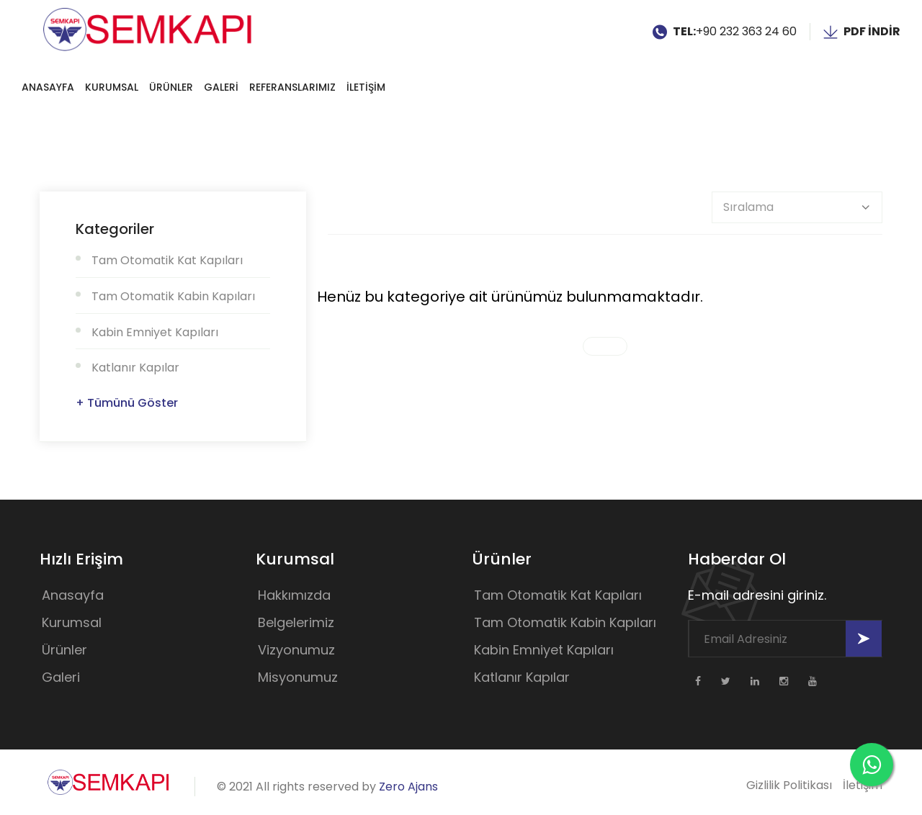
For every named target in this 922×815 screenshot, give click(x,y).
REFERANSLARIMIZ (292, 87)
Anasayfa (48, 87)
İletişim (862, 785)
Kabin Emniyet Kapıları (154, 332)
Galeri (61, 677)
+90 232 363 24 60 (746, 31)
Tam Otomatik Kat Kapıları (167, 260)
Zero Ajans (408, 786)
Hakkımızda (294, 595)
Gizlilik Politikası (789, 785)
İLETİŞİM (365, 87)
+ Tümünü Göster (127, 403)
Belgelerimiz (296, 622)
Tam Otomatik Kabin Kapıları (173, 296)
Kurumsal (111, 87)
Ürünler (171, 87)
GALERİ (221, 87)
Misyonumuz (298, 677)
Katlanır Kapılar (135, 367)
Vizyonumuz (296, 650)
